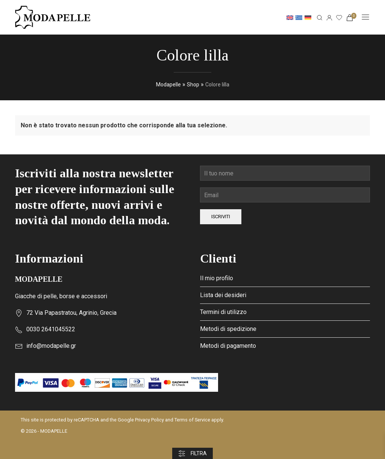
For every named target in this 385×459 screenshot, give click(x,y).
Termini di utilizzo (223, 312)
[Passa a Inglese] (289, 17)
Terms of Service (192, 420)
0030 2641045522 (50, 329)
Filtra (192, 453)
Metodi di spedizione (228, 328)
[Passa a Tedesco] (307, 17)
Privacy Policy (149, 420)
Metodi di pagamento (228, 345)
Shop (193, 85)
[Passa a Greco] (298, 17)
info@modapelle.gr (51, 345)
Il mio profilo (216, 278)
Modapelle (168, 85)
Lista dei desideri (223, 295)
